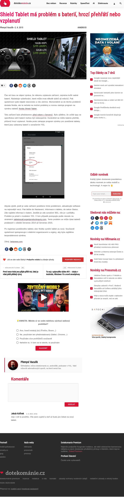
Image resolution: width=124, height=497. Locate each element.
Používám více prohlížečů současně (36, 339)
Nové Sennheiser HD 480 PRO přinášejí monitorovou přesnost (106, 245)
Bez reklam (51, 3)
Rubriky (73, 3)
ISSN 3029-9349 (7, 483)
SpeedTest (84, 3)
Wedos (3, 457)
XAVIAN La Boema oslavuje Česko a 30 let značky (108, 253)
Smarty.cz (4, 450)
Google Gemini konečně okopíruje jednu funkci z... (107, 116)
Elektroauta (103, 3)
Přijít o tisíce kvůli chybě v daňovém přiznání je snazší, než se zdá (108, 297)
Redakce (35, 479)
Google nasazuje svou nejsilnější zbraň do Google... (107, 79)
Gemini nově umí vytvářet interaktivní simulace (109, 86)
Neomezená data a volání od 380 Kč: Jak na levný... (108, 101)
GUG (1, 454)
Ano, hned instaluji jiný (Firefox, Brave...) (38, 331)
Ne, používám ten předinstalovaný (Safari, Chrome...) (43, 335)
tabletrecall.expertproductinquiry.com (30, 219)
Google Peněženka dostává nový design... (107, 108)
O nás (44, 479)
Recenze (63, 3)
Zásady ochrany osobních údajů (73, 479)
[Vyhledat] (120, 3)
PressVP (27, 454)
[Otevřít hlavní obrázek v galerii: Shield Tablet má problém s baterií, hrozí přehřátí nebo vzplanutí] (43, 55)
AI (94, 3)
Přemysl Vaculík (6, 27)
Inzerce (26, 479)
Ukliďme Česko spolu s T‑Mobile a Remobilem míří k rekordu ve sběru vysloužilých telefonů (108, 278)
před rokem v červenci (43, 115)
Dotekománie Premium (10, 479)
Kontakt (53, 479)
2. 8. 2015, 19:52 (31, 414)
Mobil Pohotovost (7, 447)
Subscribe (117, 194)
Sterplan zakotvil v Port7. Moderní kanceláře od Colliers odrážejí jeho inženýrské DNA (108, 288)
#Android (82, 27)
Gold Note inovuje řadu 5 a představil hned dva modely (109, 260)
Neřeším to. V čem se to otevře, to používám (40, 343)
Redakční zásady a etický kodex (104, 479)
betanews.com (16, 242)
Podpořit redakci (73, 260)
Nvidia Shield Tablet (28, 109)
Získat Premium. (76, 452)
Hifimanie (28, 447)
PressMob (28, 450)
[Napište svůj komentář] (43, 393)
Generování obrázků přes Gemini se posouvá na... (108, 94)
